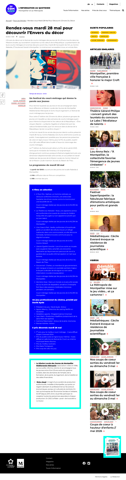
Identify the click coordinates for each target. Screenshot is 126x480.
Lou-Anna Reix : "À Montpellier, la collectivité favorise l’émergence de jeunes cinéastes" (105, 158)
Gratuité (94, 36)
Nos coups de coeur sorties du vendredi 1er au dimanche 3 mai (105, 363)
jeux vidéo (97, 282)
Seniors (92, 233)
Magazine (50, 461)
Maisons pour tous (95, 108)
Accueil (9, 21)
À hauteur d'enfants (96, 421)
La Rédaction (115, 477)
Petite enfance (94, 189)
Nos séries (85, 10)
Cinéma (23, 98)
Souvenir (92, 70)
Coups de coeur (94, 356)
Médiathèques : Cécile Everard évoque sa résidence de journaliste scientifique (104, 243)
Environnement (112, 40)
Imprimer (22, 36)
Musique (105, 108)
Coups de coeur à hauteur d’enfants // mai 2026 (103, 427)
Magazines (113, 4)
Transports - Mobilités (108, 32)
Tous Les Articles (19, 21)
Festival (103, 189)
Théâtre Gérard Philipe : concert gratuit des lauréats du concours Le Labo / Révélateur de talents (105, 117)
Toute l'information (70, 10)
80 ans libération (102, 70)
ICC (97, 148)
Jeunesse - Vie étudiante (18, 103)
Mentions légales (101, 477)
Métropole (95, 32)
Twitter (2, 102)
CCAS (97, 233)
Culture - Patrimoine (19, 100)
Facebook (2, 95)
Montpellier (21, 105)
